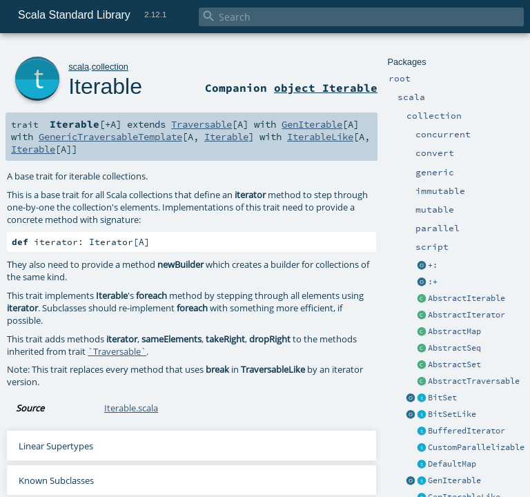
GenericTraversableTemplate (110, 136)
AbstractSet (454, 364)
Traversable (201, 124)
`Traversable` (117, 351)
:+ (433, 281)
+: (433, 265)
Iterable (105, 86)
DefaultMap (452, 464)
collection (110, 66)
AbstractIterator (466, 315)
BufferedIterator (466, 431)
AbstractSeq (454, 348)
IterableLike (320, 136)
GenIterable (454, 480)
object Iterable (325, 88)
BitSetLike (452, 414)
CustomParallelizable (476, 447)
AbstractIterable (466, 298)
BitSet (442, 397)
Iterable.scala (131, 408)
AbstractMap (454, 331)
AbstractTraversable (474, 381)
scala (78, 66)
